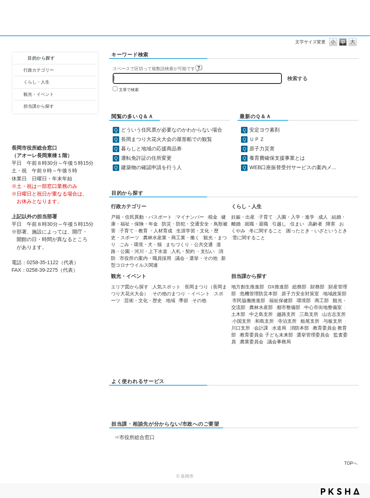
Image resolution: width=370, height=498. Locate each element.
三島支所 (309, 314)
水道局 (279, 328)
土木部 (238, 314)
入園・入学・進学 (295, 217)
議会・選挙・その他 (196, 258)
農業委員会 (251, 341)
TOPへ (350, 463)
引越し (279, 224)
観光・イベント (38, 94)
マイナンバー (190, 217)
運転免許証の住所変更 (146, 158)
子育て (266, 217)
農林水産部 (261, 307)
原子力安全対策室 (300, 293)
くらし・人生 (36, 82)
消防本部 (299, 328)
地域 (170, 300)
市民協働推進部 (248, 300)
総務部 (299, 286)
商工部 (322, 300)
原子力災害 (262, 148)
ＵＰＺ (256, 139)
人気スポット (166, 286)
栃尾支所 (310, 321)
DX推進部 (278, 286)
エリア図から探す (130, 286)
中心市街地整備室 (323, 307)
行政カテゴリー (38, 70)
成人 (323, 217)
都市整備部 (288, 307)
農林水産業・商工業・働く (171, 237)
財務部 (317, 286)
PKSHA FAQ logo (340, 491)
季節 (183, 300)
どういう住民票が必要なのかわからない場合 (171, 130)
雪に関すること (248, 237)
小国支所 (241, 321)
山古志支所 (334, 314)
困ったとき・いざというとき (316, 230)
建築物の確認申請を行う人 (151, 167)
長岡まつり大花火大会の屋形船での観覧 (166, 139)
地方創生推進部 (247, 286)
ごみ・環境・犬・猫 (141, 244)
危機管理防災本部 (259, 293)
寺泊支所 (287, 321)
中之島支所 (261, 314)
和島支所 (264, 321)
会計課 (261, 328)
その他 (199, 300)
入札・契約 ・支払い (193, 251)
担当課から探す (38, 106)
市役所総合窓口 (137, 437)
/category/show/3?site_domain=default (19, 70)
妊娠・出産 (243, 217)
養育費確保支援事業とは (277, 158)
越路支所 (286, 314)
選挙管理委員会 (313, 335)
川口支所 (240, 328)
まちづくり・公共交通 (189, 244)
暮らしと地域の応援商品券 (151, 148)
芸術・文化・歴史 (143, 300)
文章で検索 (129, 89)
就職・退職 (256, 224)
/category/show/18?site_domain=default (19, 94)
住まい (297, 224)
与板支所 (332, 321)
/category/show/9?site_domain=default (19, 106)
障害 (330, 224)
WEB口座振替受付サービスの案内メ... (292, 167)
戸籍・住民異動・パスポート (141, 217)
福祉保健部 (281, 300)
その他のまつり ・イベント (181, 293)
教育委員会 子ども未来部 (266, 335)
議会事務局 (279, 341)
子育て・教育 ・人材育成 (146, 230)
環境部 (304, 300)
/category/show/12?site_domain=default (19, 82)
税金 (213, 217)
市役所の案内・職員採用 (145, 258)
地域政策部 (335, 293)
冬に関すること (265, 230)
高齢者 (315, 224)
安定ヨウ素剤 (264, 130)
